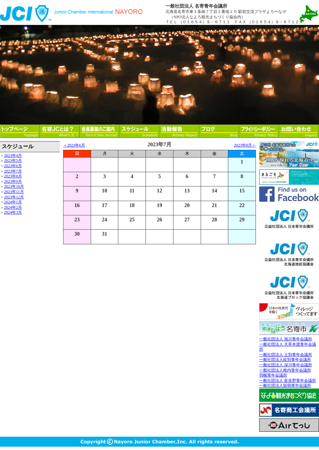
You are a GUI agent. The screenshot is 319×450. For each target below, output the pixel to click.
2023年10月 (14, 186)
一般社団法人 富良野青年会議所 (287, 380)
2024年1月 (13, 202)
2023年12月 (14, 197)
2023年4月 (13, 155)
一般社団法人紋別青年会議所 (285, 359)
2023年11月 (14, 191)
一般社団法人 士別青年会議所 (285, 354)
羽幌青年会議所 (273, 375)
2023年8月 (13, 176)
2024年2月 (13, 207)
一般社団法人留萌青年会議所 (285, 385)
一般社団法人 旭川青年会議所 (285, 339)
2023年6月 (13, 166)
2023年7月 (13, 171)
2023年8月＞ (245, 145)
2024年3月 (13, 212)
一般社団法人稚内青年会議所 (285, 370)
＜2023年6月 (74, 145)
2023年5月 (13, 160)
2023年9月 (13, 181)
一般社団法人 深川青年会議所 (285, 365)
